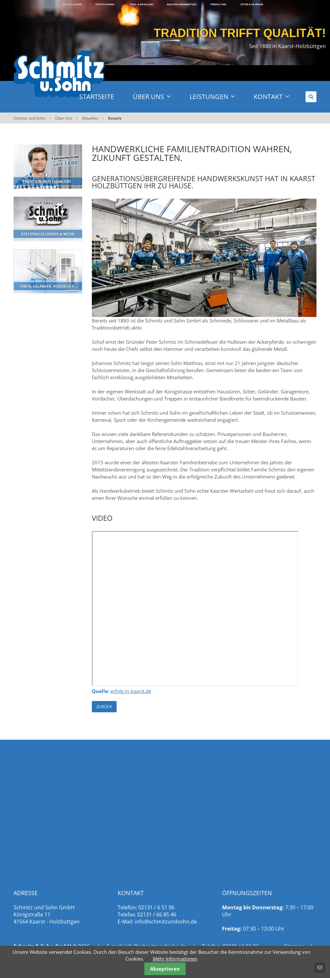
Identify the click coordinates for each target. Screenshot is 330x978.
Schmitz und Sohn (29, 118)
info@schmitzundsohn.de (166, 921)
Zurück (104, 706)
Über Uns (63, 118)
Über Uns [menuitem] (152, 96)
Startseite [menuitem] (96, 96)
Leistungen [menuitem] (212, 96)
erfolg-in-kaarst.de (131, 691)
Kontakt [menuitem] (271, 96)
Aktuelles (90, 118)
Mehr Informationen (175, 958)
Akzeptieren (165, 968)
